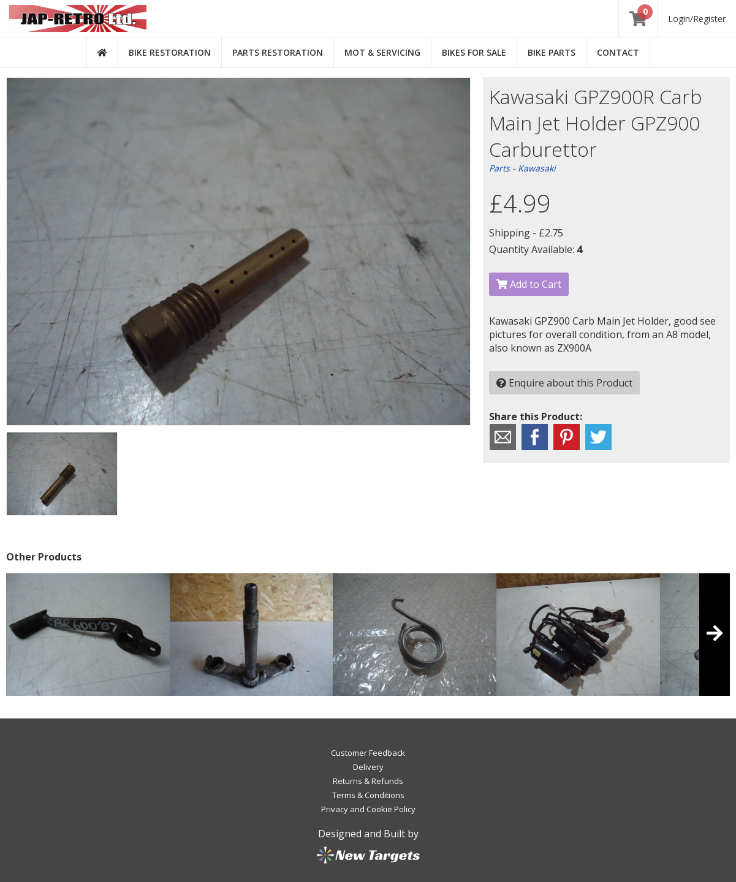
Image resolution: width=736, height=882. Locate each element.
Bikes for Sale (474, 52)
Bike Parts (551, 52)
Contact (618, 52)
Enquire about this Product (564, 383)
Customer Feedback (368, 752)
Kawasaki (537, 168)
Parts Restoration (277, 52)
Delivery (368, 766)
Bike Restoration (170, 52)
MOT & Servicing (382, 52)
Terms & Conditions (368, 795)
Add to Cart (528, 284)
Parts (499, 168)
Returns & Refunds (368, 780)
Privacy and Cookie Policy (368, 809)
